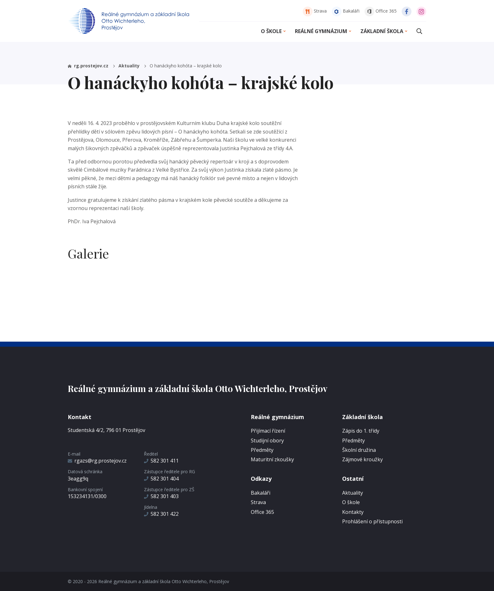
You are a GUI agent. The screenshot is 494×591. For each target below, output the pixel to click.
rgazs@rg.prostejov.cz (97, 460)
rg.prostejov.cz (92, 66)
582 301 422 (161, 513)
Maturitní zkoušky (272, 459)
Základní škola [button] (384, 31)
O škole (351, 502)
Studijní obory (267, 440)
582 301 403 (161, 496)
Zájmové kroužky (362, 459)
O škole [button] (274, 31)
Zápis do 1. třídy (360, 430)
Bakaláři (345, 11)
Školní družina (359, 449)
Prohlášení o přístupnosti (372, 521)
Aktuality (132, 66)
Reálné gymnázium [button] (323, 31)
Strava (315, 11)
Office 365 (381, 11)
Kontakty (353, 512)
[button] (419, 31)
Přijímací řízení (268, 430)
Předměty (262, 449)
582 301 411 (161, 460)
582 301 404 (161, 478)
